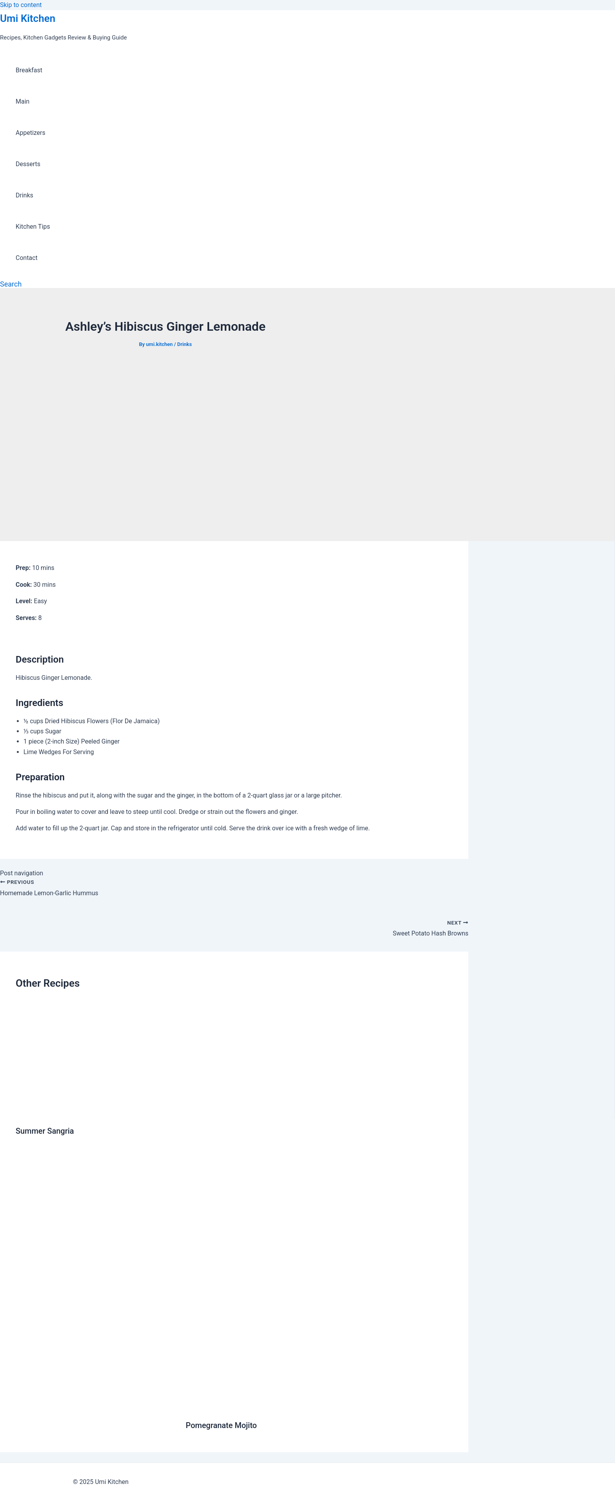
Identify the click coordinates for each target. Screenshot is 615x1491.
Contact (27, 258)
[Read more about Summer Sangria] (96, 1112)
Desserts (28, 164)
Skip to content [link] (21, 5)
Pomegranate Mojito (221, 1425)
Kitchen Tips (33, 226)
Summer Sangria (45, 1131)
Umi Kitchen (27, 18)
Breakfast (29, 70)
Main (22, 101)
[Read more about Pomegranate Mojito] (319, 1406)
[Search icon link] (11, 284)
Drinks (24, 195)
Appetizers (30, 132)
